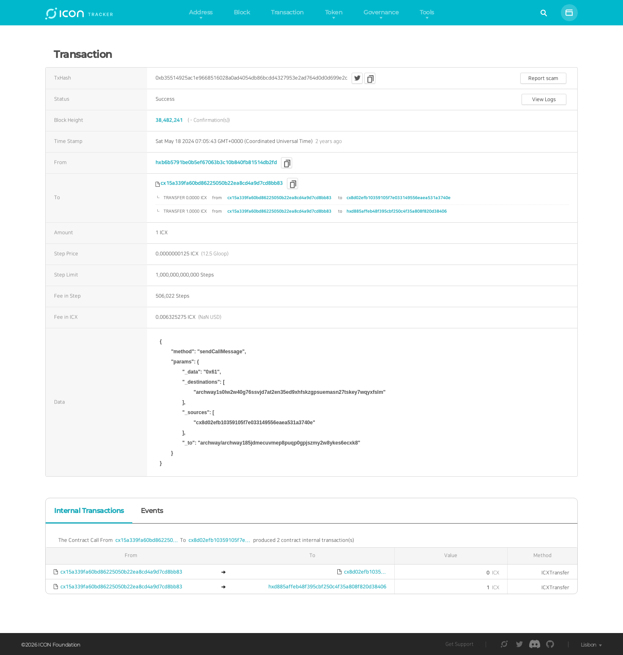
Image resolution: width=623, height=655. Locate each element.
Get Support (459, 644)
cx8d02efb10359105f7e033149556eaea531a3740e (399, 197)
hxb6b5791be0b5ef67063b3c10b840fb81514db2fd (216, 162)
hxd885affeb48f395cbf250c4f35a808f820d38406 (397, 211)
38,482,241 (169, 120)
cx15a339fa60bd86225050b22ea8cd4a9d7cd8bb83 (222, 183)
